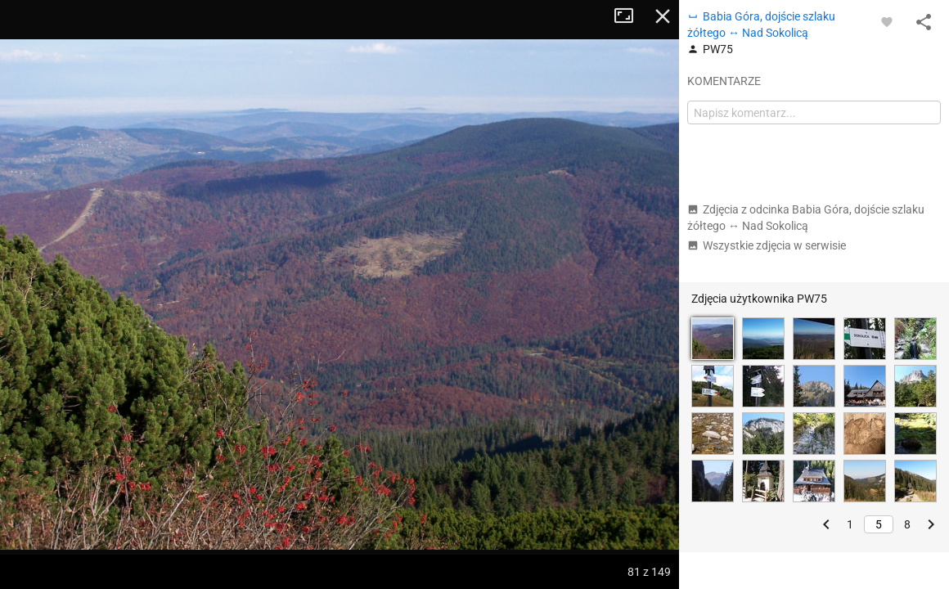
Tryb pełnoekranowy (630, 16)
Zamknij (662, 16)
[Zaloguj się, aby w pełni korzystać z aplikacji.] (887, 21)
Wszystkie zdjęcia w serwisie (766, 245)
